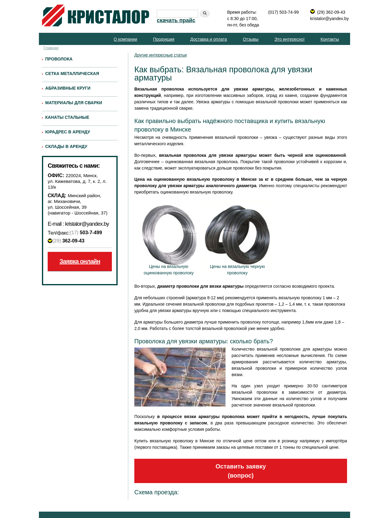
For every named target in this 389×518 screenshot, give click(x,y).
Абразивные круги (68, 88)
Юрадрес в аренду (67, 131)
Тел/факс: (59, 232)
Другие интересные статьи (160, 55)
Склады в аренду (66, 146)
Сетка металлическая (72, 73)
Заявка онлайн (80, 261)
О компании (125, 39)
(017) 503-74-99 (283, 12)
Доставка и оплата (208, 39)
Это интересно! (289, 39)
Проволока (59, 59)
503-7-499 (86, 232)
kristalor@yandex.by (329, 18)
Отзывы (250, 39)
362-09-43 (68, 240)
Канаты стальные (67, 117)
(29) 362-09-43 (331, 12)
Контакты (330, 39)
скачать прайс (176, 20)
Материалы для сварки (73, 102)
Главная (50, 48)
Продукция (163, 39)
